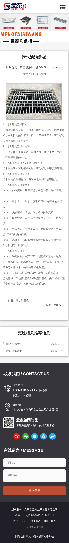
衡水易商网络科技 (43, 536)
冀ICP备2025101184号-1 (39, 515)
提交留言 (34, 490)
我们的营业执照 (35, 527)
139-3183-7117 (25, 390)
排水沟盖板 (22, 300)
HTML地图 (50, 521)
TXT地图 (35, 521)
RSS (15, 521)
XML (24, 521)
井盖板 (57, 305)
